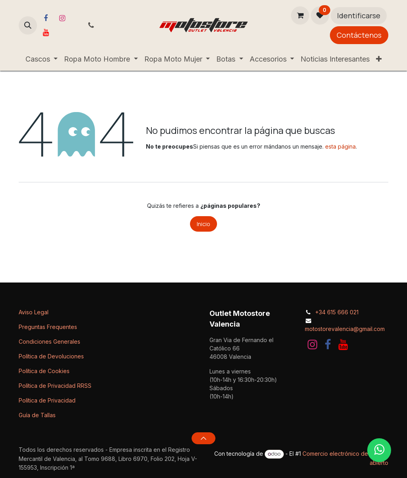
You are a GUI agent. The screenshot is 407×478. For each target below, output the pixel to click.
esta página (340, 146)
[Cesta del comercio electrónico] (300, 15)
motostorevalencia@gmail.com (345, 328)
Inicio (203, 224)
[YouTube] (46, 32)
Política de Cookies (44, 371)
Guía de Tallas (37, 415)
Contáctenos (359, 35)
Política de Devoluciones (51, 356)
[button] (28, 25)
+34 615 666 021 (337, 312)
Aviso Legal (33, 312)
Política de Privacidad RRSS (55, 385)
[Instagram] (62, 18)
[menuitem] (41, 59)
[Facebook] (46, 18)
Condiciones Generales (49, 341)
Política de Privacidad (47, 400)
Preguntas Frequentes (48, 326)
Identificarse (358, 15)
